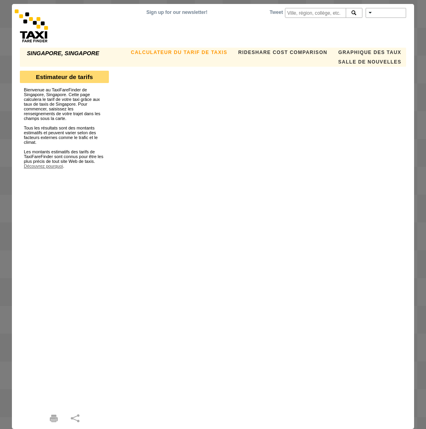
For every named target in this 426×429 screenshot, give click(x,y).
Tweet (276, 12)
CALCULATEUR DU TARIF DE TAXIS (179, 52)
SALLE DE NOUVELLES (369, 62)
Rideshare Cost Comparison (282, 52)
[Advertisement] (64, 287)
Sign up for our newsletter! (176, 12)
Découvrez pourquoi (43, 166)
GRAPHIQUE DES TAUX (369, 52)
